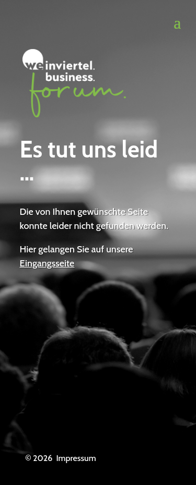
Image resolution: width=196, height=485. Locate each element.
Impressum (76, 458)
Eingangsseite (47, 263)
